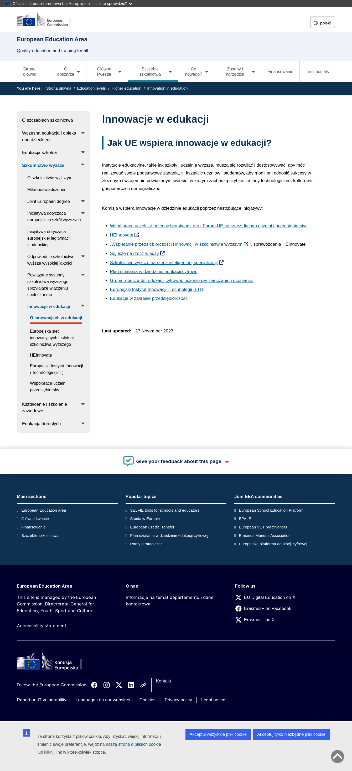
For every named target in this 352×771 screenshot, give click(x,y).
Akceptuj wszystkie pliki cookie (218, 734)
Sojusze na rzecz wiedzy (134, 253)
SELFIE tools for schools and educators (164, 510)
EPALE (245, 518)
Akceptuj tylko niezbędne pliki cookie (291, 734)
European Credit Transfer (152, 527)
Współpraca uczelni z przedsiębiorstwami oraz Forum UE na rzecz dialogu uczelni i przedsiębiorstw (208, 225)
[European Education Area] (47, 19)
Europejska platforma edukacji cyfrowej (273, 544)
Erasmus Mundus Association (265, 535)
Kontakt (163, 681)
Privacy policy (178, 699)
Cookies (147, 699)
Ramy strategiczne (146, 544)
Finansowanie (280, 71)
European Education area (43, 510)
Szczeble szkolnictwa (40, 535)
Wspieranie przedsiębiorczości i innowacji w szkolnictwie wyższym (176, 244)
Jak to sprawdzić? (113, 3)
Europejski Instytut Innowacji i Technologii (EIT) (156, 289)
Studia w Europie (145, 518)
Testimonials (317, 71)
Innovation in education (167, 88)
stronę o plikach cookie (139, 744)
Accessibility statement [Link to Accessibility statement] (41, 625)
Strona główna (30, 71)
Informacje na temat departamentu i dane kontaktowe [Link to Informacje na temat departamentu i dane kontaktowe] (170, 601)
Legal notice (213, 699)
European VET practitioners (263, 527)
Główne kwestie (35, 518)
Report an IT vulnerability (41, 699)
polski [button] (323, 22)
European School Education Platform (271, 510)
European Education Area (44, 586)
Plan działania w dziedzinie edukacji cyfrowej (154, 271)
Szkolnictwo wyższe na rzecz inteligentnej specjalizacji (164, 262)
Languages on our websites (103, 699)
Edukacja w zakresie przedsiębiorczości (149, 298)
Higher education (126, 88)
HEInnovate (121, 235)
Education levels (91, 88)
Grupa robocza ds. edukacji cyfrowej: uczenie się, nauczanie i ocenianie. (181, 280)
